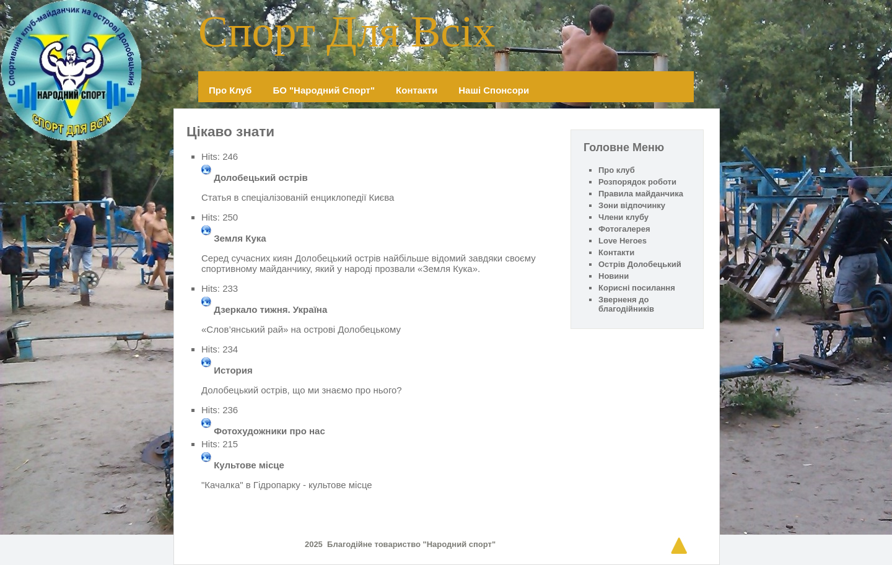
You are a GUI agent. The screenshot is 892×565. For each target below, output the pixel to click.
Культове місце (249, 465)
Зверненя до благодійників (626, 304)
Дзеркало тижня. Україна (270, 309)
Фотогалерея (624, 229)
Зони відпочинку (631, 205)
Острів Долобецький (639, 264)
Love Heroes (622, 240)
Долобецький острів (261, 177)
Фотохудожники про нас (269, 431)
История (233, 370)
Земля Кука (240, 238)
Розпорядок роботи (637, 181)
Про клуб (230, 90)
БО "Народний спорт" (324, 90)
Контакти (416, 90)
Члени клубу (623, 217)
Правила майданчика (640, 193)
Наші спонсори (493, 90)
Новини (613, 276)
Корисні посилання (636, 287)
